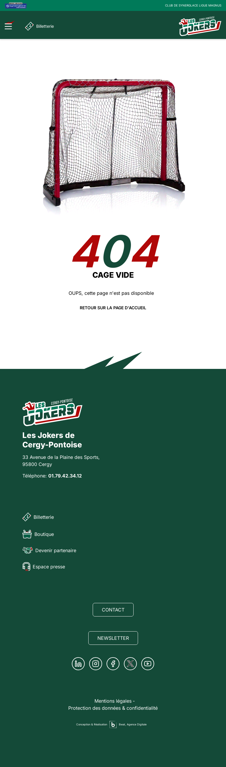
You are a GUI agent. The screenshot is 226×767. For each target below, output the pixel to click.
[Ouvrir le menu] (10, 25)
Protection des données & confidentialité (113, 708)
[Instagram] (95, 663)
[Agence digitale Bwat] (113, 724)
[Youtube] (147, 663)
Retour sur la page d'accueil (113, 307)
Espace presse (43, 566)
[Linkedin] (78, 663)
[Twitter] (130, 663)
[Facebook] (113, 663)
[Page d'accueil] (200, 26)
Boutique (38, 534)
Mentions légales (113, 701)
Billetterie (39, 26)
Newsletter (113, 638)
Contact (113, 610)
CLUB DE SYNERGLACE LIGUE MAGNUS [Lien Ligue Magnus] (193, 5)
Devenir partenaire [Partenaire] (49, 550)
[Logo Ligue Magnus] (16, 5)
